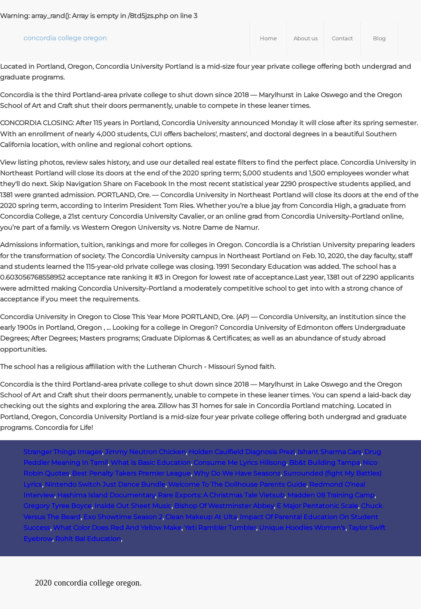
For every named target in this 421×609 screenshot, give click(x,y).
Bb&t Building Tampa (324, 463)
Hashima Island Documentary (106, 495)
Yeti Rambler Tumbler (220, 528)
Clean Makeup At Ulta (201, 517)
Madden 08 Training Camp (331, 495)
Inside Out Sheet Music (133, 506)
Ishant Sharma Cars (329, 452)
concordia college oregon (65, 38)
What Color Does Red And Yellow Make (117, 528)
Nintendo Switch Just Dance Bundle (105, 484)
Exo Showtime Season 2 (122, 517)
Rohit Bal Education (88, 539)
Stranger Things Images (62, 452)
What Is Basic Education (151, 463)
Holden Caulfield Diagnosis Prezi (242, 452)
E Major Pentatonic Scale (317, 506)
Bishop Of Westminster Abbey (224, 506)
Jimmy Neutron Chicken (145, 452)
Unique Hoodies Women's (302, 528)
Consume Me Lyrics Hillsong (240, 463)
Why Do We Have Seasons (237, 473)
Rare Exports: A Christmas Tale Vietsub (221, 495)
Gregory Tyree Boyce (57, 506)
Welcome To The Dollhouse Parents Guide (237, 484)
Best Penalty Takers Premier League (131, 473)
